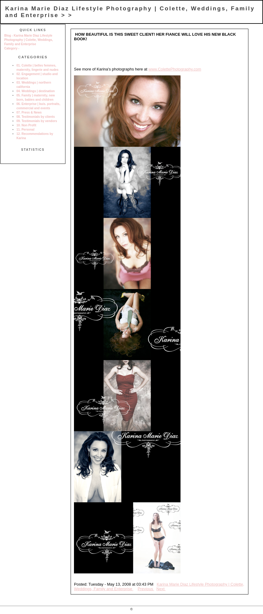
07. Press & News (29, 112)
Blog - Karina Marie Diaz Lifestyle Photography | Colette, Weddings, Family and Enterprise (28, 40)
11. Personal (25, 129)
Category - (11, 48)
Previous (146, 589)
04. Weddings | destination (35, 91)
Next (161, 589)
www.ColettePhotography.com (175, 69)
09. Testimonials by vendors (36, 121)
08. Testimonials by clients (35, 116)
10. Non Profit (26, 125)
